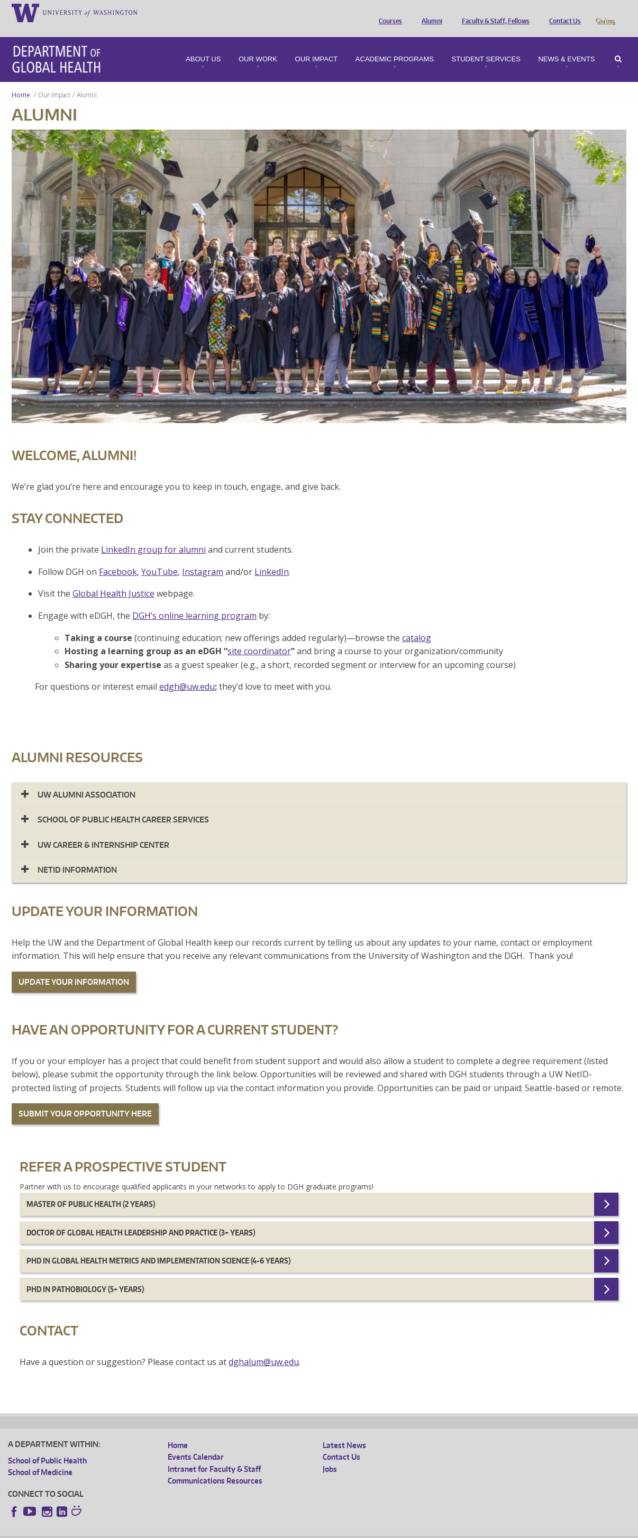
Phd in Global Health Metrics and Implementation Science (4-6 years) (158, 1245)
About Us (203, 44)
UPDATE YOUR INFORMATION (74, 967)
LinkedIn (271, 557)
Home (21, 80)
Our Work (258, 44)
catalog (416, 623)
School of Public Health (47, 1445)
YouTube (159, 557)
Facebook (118, 557)
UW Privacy (148, 1530)
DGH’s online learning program (194, 601)
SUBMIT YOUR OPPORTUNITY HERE (85, 1098)
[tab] (319, 779)
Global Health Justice (113, 578)
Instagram (202, 557)
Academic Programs (395, 44)
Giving (605, 12)
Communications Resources (215, 1465)
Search (618, 44)
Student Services (486, 44)
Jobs (330, 1454)
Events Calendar (196, 1442)
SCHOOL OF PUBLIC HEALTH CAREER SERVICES (123, 804)
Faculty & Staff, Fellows (493, 12)
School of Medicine (40, 1457)
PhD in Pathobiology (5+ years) (85, 1274)
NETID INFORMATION (77, 854)
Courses (387, 12)
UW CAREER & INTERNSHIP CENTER (103, 830)
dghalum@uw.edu (264, 1347)
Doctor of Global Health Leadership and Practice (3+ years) (140, 1217)
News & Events (566, 44)
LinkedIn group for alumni (153, 535)
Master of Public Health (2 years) (90, 1189)
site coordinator (259, 636)
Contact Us (562, 12)
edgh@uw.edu (187, 672)
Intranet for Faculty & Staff (214, 1454)
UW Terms (191, 1530)
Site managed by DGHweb (254, 1530)
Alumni (429, 12)
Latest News (344, 1430)
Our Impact (316, 44)
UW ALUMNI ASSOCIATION (86, 779)
